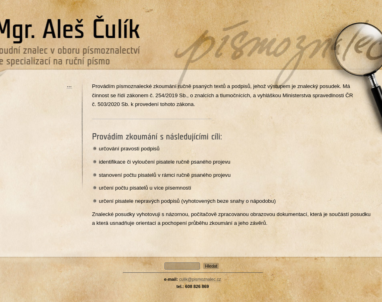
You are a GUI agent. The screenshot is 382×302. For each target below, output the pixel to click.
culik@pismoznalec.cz (200, 279)
